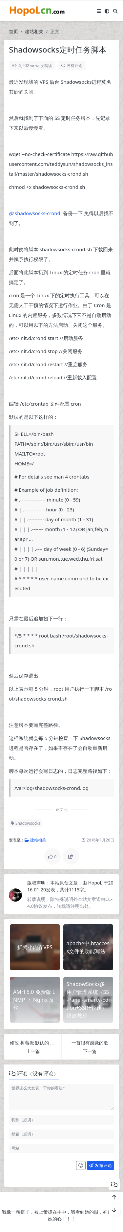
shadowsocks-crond (37, 213)
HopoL (96, 883)
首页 (13, 31)
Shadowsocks (25, 823)
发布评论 (100, 1165)
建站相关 (34, 31)
